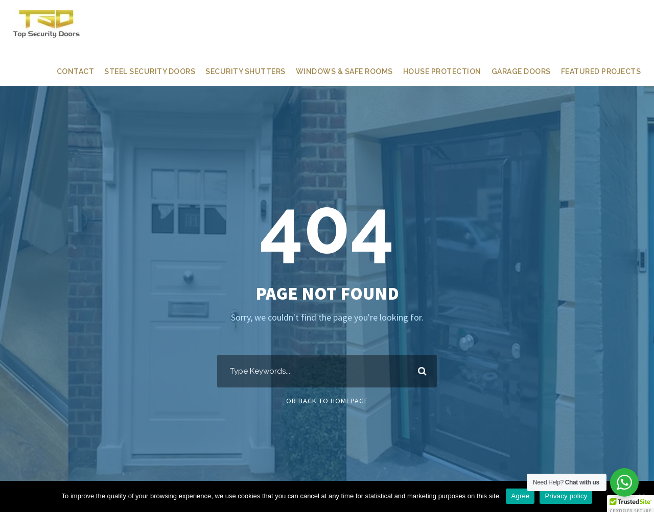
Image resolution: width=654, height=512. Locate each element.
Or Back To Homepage (327, 401)
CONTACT (63, 71)
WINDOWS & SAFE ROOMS (336, 71)
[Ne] (641, 496)
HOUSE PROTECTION (435, 71)
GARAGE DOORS (515, 71)
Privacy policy (566, 496)
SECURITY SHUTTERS (236, 71)
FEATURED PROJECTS (599, 71)
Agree (520, 496)
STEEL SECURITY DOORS (138, 71)
